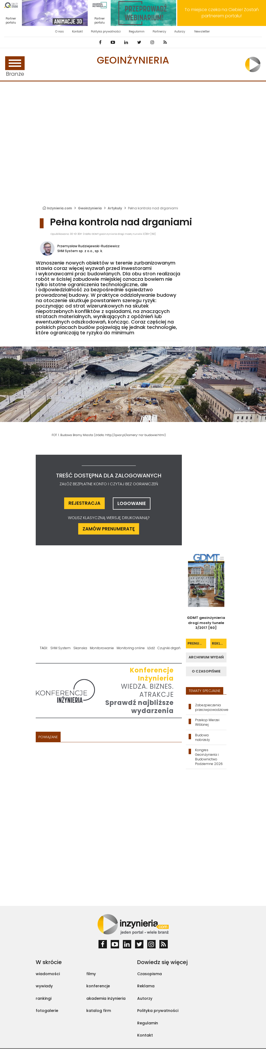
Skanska (80, 648)
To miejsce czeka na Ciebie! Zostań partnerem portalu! (222, 12)
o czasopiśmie (206, 671)
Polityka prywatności (106, 31)
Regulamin (137, 31)
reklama (219, 643)
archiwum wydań (206, 657)
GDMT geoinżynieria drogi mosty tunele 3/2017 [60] (206, 622)
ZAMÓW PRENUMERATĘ (109, 529)
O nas (59, 31)
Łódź (151, 648)
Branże (15, 67)
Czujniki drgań (168, 648)
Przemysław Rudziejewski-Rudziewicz (88, 246)
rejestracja (84, 503)
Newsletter (202, 31)
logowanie (131, 503)
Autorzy (179, 31)
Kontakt (77, 31)
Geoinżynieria (133, 60)
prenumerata (197, 643)
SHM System (60, 648)
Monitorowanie (102, 648)
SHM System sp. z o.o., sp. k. (80, 251)
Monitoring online (131, 648)
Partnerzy (159, 31)
